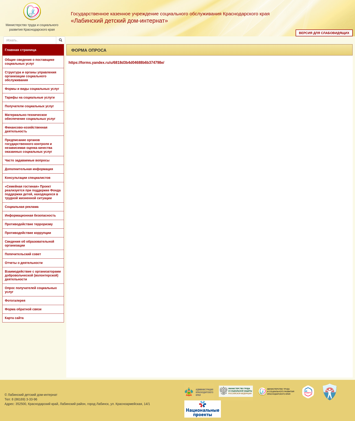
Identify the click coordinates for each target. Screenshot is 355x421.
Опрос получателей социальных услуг (31, 290)
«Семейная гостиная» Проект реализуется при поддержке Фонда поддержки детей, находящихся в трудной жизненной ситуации (33, 192)
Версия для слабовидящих (324, 33)
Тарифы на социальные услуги (30, 97)
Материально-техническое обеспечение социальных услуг (30, 117)
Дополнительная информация (29, 169)
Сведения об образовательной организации (29, 243)
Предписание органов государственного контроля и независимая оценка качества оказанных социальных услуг (28, 145)
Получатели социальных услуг (29, 106)
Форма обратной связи (23, 309)
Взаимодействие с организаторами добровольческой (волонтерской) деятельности (33, 275)
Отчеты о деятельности (24, 263)
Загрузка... (209, 223)
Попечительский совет (23, 254)
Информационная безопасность (30, 215)
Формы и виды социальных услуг (32, 89)
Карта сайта (14, 318)
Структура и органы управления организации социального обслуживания (30, 76)
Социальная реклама (22, 207)
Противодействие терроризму (29, 224)
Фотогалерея (15, 300)
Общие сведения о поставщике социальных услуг (29, 61)
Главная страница (20, 50)
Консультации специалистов (27, 178)
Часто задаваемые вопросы (27, 160)
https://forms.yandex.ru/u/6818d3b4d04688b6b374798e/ (116, 62)
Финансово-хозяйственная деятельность (26, 129)
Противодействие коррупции (28, 233)
